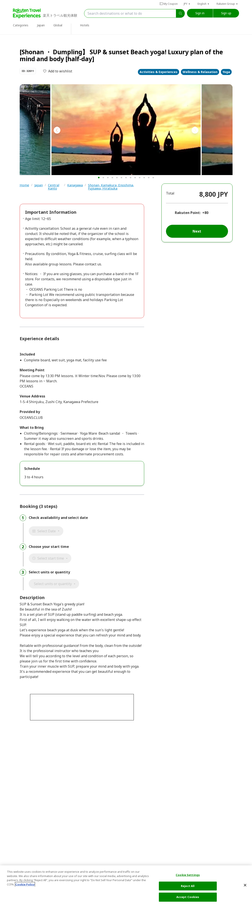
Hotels (84, 25)
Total (170, 193)
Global (57, 25)
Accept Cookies (187, 897)
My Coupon (168, 4)
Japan (41, 25)
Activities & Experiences (158, 72)
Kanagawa (75, 185)
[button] (187, 3)
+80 (205, 212)
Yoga (226, 72)
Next (197, 231)
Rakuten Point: (188, 212)
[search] (180, 13)
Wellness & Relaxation (200, 72)
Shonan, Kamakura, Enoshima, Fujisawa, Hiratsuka (111, 186)
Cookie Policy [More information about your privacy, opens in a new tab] (25, 884)
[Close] (245, 885)
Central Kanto (53, 186)
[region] (126, 885)
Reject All (188, 886)
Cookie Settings (188, 875)
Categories (20, 25)
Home (24, 185)
